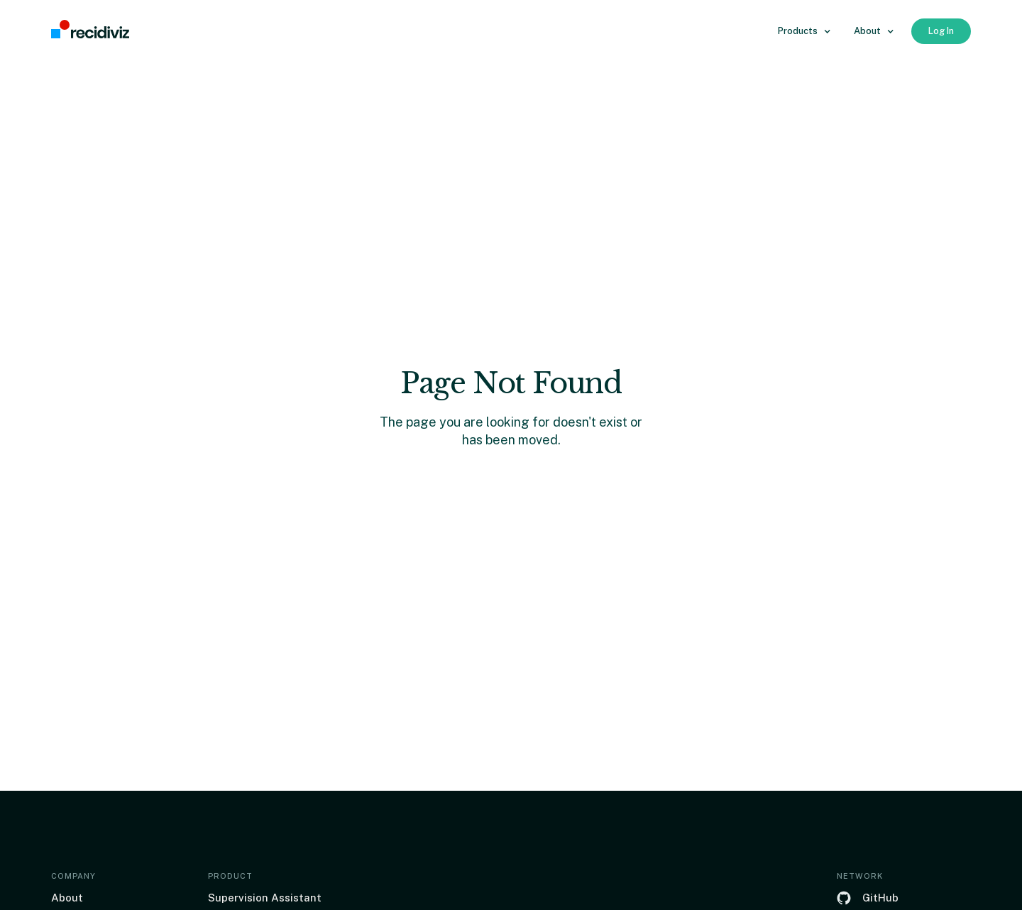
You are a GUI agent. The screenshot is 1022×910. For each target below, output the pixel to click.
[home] (90, 30)
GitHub (880, 898)
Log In (941, 31)
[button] (804, 31)
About (67, 898)
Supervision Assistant (265, 898)
